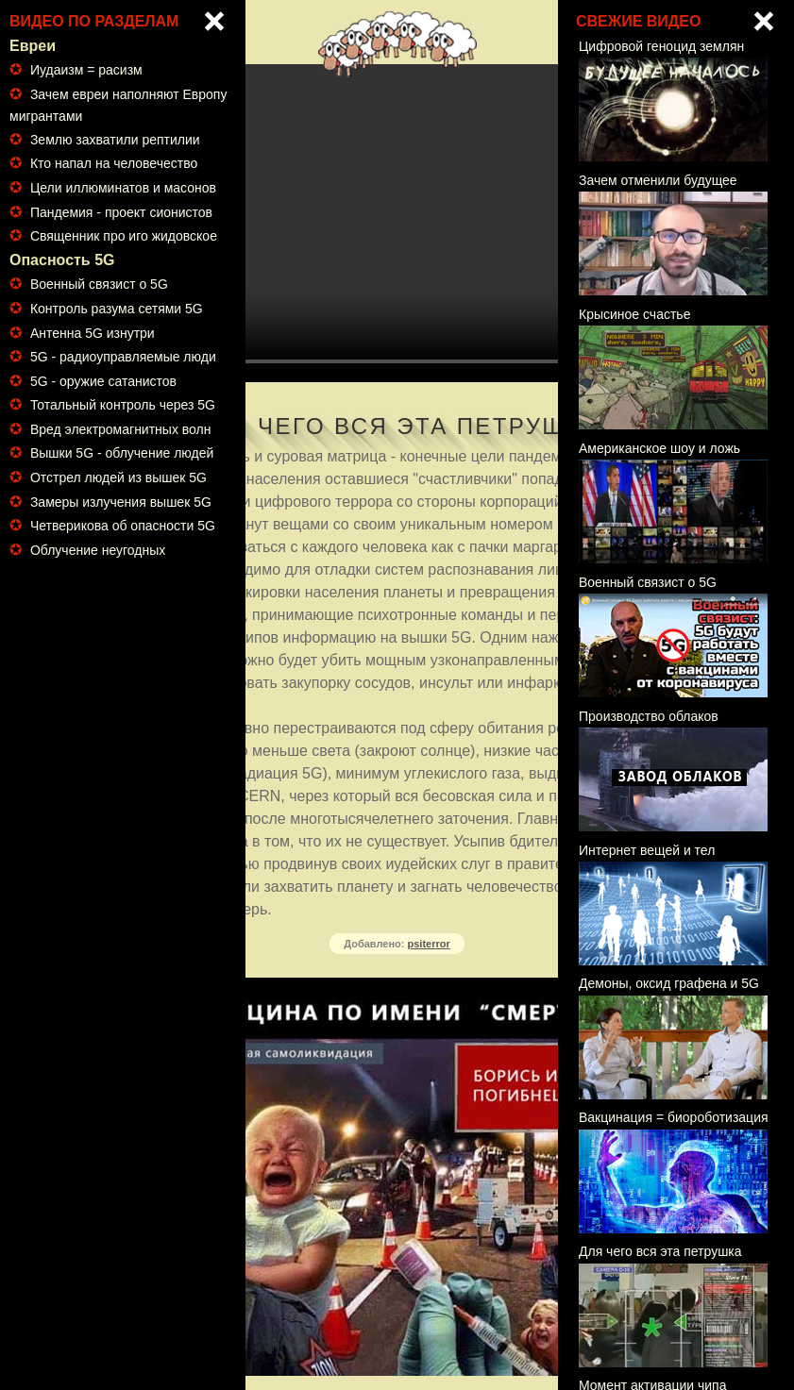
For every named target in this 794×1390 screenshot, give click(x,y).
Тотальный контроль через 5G (122, 404)
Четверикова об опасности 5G (122, 525)
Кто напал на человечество (113, 163)
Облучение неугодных (97, 550)
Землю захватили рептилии (115, 139)
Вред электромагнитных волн (120, 429)
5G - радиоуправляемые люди (123, 356)
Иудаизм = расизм (86, 69)
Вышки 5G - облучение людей (121, 453)
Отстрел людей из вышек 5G (118, 477)
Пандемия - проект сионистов (121, 212)
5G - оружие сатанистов (103, 381)
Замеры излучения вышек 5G (120, 502)
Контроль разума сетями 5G (116, 308)
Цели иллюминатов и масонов (123, 187)
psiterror (429, 943)
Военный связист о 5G (99, 284)
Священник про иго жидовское (123, 235)
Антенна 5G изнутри (92, 333)
